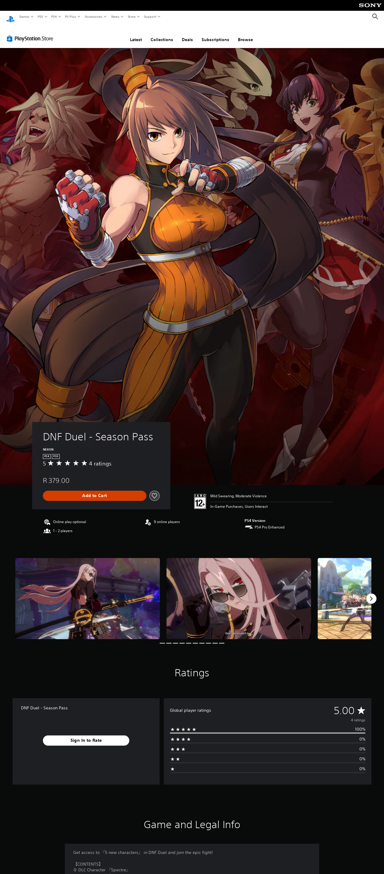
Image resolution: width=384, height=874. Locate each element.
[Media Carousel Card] (87, 592)
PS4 (54, 16)
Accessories (93, 16)
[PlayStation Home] (10, 17)
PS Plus (70, 16)
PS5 (40, 16)
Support (150, 16)
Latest (136, 34)
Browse (245, 34)
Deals (187, 34)
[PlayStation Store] (31, 32)
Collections (162, 34)
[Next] (371, 593)
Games (24, 16)
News (115, 16)
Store (132, 16)
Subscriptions (215, 34)
